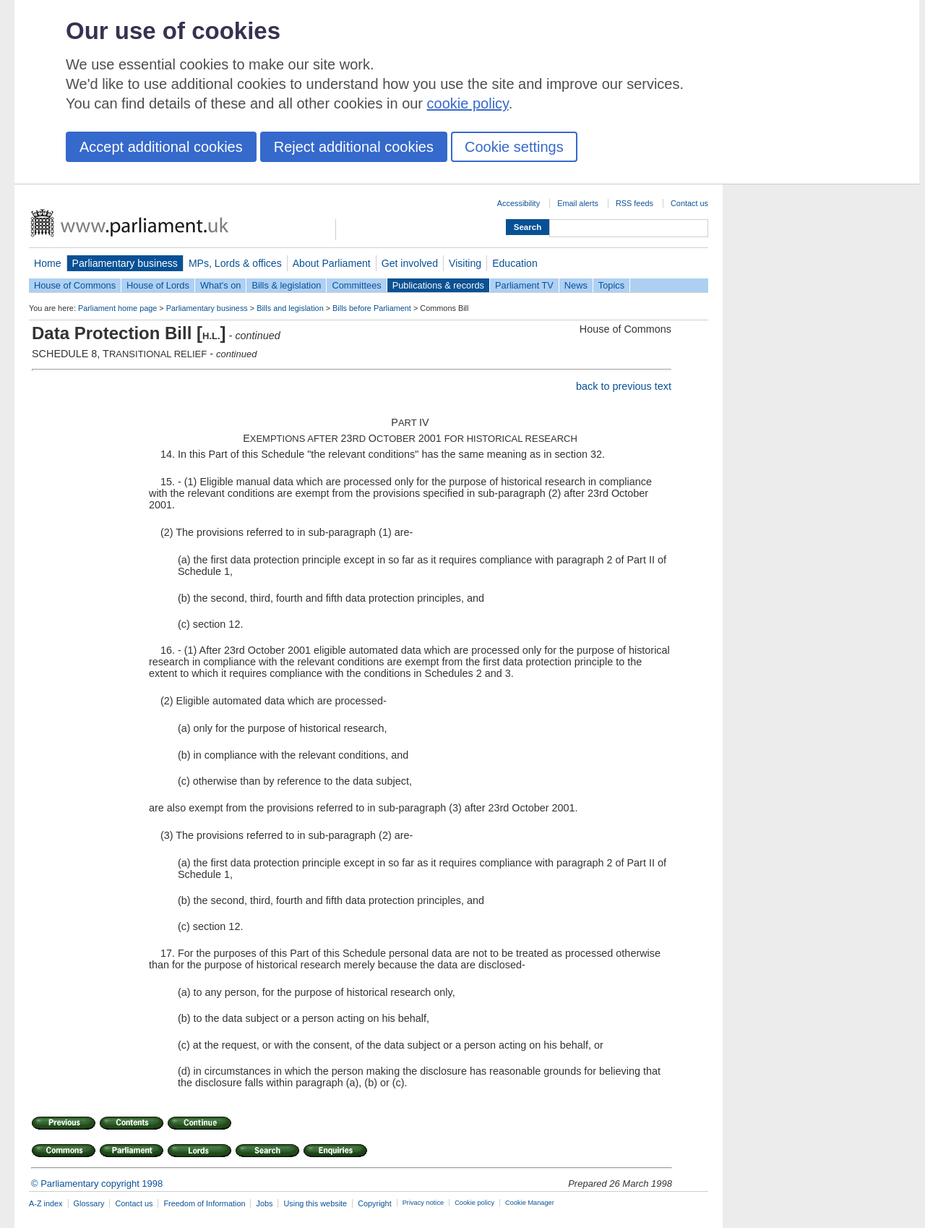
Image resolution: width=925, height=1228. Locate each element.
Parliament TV (524, 285)
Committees (356, 285)
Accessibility (518, 203)
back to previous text (623, 386)
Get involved (410, 263)
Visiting (465, 263)
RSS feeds (634, 203)
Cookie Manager (529, 1202)
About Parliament (332, 263)
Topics (611, 285)
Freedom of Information (204, 1203)
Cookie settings (514, 147)
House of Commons (75, 285)
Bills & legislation (286, 285)
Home (47, 263)
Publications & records (438, 285)
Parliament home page (117, 308)
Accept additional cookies (161, 147)
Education (515, 263)
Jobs (264, 1203)
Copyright (375, 1203)
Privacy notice (423, 1202)
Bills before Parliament (371, 308)
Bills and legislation (290, 308)
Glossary (89, 1203)
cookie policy (468, 103)
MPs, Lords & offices (235, 263)
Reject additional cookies (354, 147)
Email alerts (577, 203)
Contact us (689, 203)
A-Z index (46, 1203)
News (576, 285)
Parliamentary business (125, 263)
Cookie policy (474, 1202)
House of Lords (157, 285)
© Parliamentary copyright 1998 (97, 1183)
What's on (220, 285)
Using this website (315, 1203)
